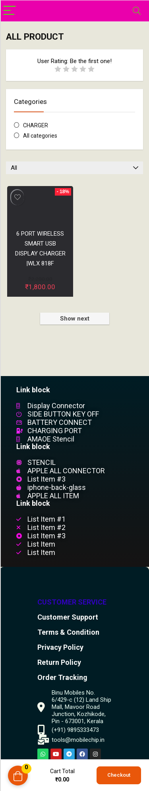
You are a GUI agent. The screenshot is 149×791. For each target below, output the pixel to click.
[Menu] (9, 10)
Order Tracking (62, 677)
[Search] (136, 10)
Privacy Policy (60, 647)
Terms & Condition (68, 632)
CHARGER (35, 125)
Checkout (118, 775)
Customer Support (67, 617)
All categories (40, 135)
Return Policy (59, 662)
